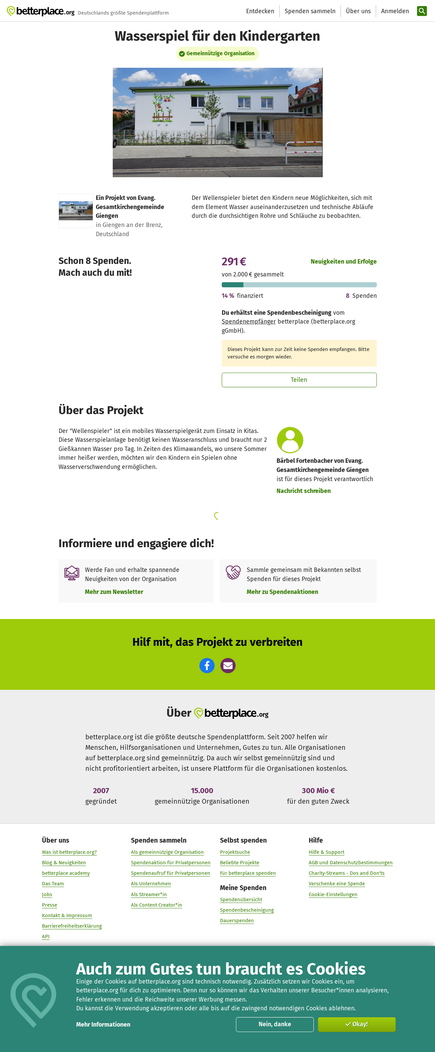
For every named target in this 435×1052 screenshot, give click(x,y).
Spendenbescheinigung (247, 910)
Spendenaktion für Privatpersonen (171, 863)
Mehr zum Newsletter (114, 592)
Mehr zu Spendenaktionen (282, 592)
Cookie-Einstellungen (333, 894)
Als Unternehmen (151, 884)
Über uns (358, 11)
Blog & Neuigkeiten (64, 863)
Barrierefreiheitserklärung (72, 926)
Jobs (47, 894)
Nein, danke (275, 1024)
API (45, 937)
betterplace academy (66, 873)
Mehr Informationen (103, 1024)
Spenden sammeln (310, 11)
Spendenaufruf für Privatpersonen (170, 873)
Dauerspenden (237, 921)
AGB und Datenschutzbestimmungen (351, 863)
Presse (49, 905)
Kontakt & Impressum (67, 915)
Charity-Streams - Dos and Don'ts (347, 873)
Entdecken (260, 11)
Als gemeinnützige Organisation (167, 852)
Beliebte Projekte (239, 863)
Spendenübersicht (241, 900)
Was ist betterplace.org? (69, 852)
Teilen (299, 380)
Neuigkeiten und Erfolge (344, 261)
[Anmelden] (394, 11)
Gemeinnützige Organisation (221, 53)
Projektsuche (235, 852)
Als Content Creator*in (156, 905)
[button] (207, 665)
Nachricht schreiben (304, 491)
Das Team (53, 884)
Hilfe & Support (327, 852)
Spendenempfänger (249, 321)
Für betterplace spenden (248, 873)
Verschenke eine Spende (337, 884)
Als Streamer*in (149, 894)
